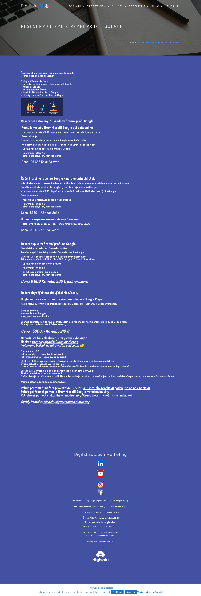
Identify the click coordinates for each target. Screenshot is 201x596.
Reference (137, 6)
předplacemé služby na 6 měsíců (111, 182)
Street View (97, 6)
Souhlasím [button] (117, 592)
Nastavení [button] (130, 592)
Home (133, 43)
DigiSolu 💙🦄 (35, 6)
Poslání (75, 6)
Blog (155, 6)
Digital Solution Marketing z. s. (107, 512)
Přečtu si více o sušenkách (150, 592)
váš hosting (99, 506)
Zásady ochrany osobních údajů (100, 541)
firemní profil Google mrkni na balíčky (83, 391)
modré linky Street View (81, 395)
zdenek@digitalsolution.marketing (55, 341)
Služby (117, 6)
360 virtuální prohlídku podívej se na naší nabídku (116, 388)
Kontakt (172, 6)
